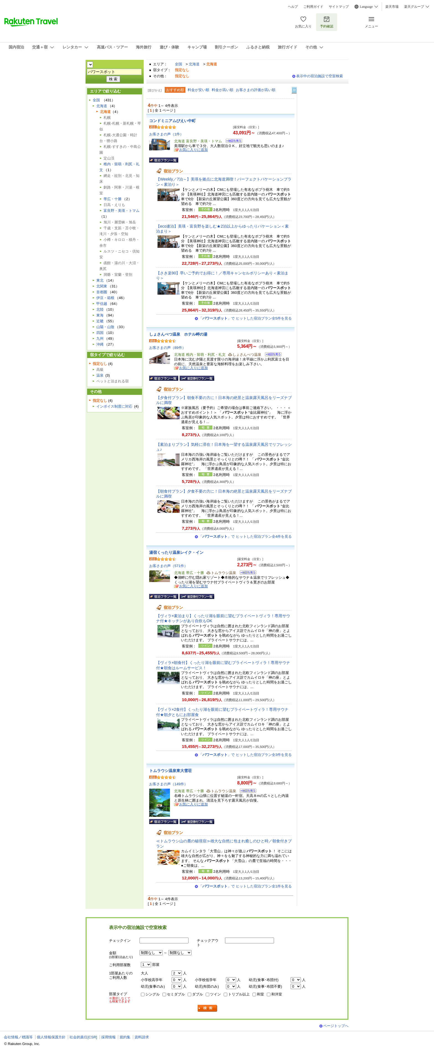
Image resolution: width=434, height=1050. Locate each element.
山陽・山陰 (105, 327)
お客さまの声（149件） (168, 784)
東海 (100, 315)
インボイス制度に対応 (114, 406)
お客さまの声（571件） (168, 566)
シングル (152, 994)
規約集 (125, 1037)
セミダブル (176, 994)
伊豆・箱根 (105, 298)
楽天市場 (392, 7)
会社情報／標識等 (18, 1037)
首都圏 (101, 292)
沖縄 (100, 344)
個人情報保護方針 (51, 1037)
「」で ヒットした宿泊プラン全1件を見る (245, 886)
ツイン (215, 994)
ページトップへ (335, 1026)
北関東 (101, 286)
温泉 (100, 375)
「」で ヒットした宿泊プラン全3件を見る (245, 755)
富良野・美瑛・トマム (122, 211)
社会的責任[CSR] (83, 1037)
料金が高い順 (222, 90)
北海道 (194, 64)
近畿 (100, 321)
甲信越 (101, 304)
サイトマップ (339, 7)
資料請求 (142, 1037)
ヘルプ (293, 7)
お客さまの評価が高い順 (255, 90)
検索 (208, 1008)
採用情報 (108, 1037)
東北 (100, 280)
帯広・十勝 (113, 199)
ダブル (197, 994)
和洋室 (276, 994)
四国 (100, 333)
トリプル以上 (239, 994)
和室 (260, 994)
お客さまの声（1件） (166, 134)
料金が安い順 (198, 90)
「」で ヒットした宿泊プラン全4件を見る (245, 536)
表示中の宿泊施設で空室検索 (319, 76)
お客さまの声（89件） (167, 348)
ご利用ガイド (313, 7)
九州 (100, 338)
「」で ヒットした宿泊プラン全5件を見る (245, 318)
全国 (178, 64)
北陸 (100, 309)
